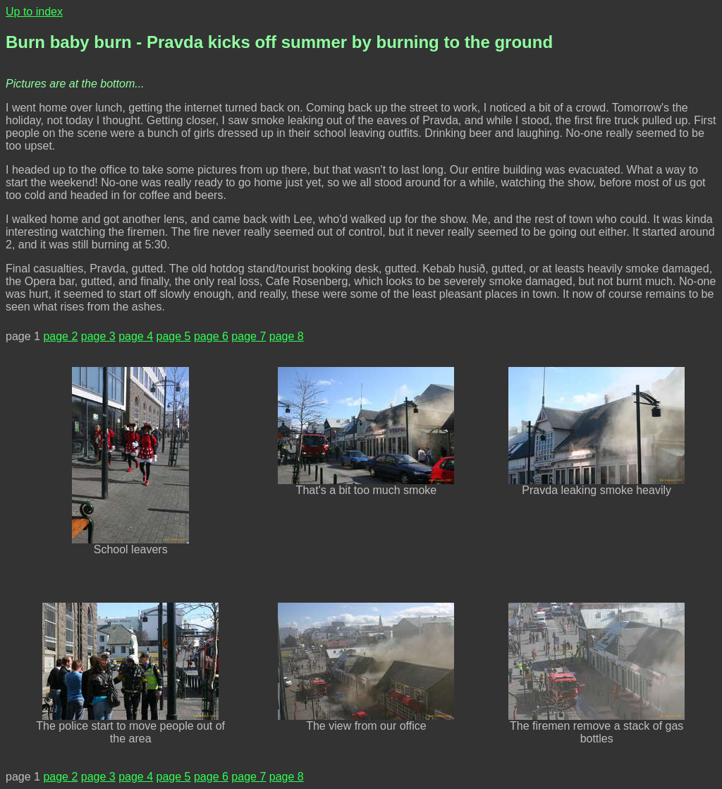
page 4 (135, 336)
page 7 (248, 336)
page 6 (211, 336)
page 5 (174, 336)
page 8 (286, 336)
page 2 (60, 336)
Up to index (34, 12)
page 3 (98, 336)
